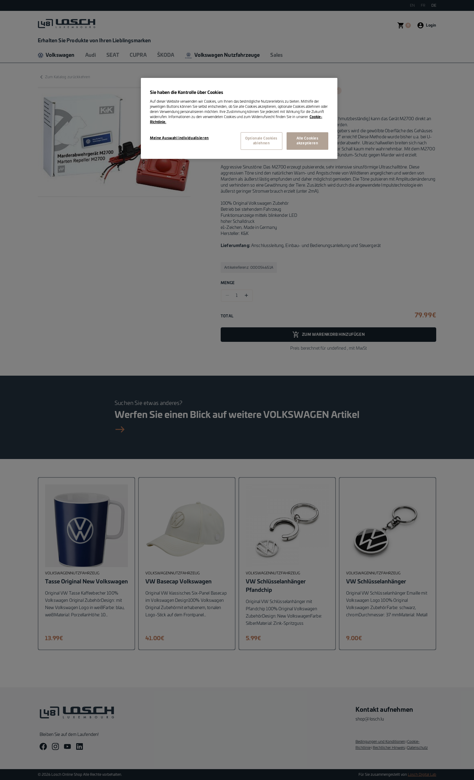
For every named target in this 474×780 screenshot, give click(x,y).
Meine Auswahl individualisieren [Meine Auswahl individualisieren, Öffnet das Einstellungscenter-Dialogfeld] (179, 138)
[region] (239, 118)
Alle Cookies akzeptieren (308, 141)
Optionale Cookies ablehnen (261, 141)
